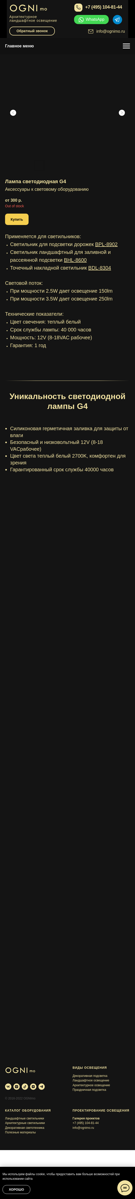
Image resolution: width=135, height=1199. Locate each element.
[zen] (33, 1086)
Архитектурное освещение (91, 1085)
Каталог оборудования (28, 1110)
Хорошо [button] (16, 1189)
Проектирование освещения (101, 1110)
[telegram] (41, 1086)
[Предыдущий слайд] (13, 113)
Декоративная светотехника (24, 1128)
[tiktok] (25, 1086)
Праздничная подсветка (89, 1090)
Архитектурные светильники (25, 1123)
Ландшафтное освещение (91, 1080)
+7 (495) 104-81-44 (103, 7)
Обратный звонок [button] (32, 31)
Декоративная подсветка (90, 1076)
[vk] (8, 1086)
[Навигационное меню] (126, 46)
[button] (17, 219)
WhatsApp (95, 19)
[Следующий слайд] (122, 113)
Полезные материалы (20, 1132)
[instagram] (16, 1086)
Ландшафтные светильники (24, 1118)
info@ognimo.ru (110, 31)
